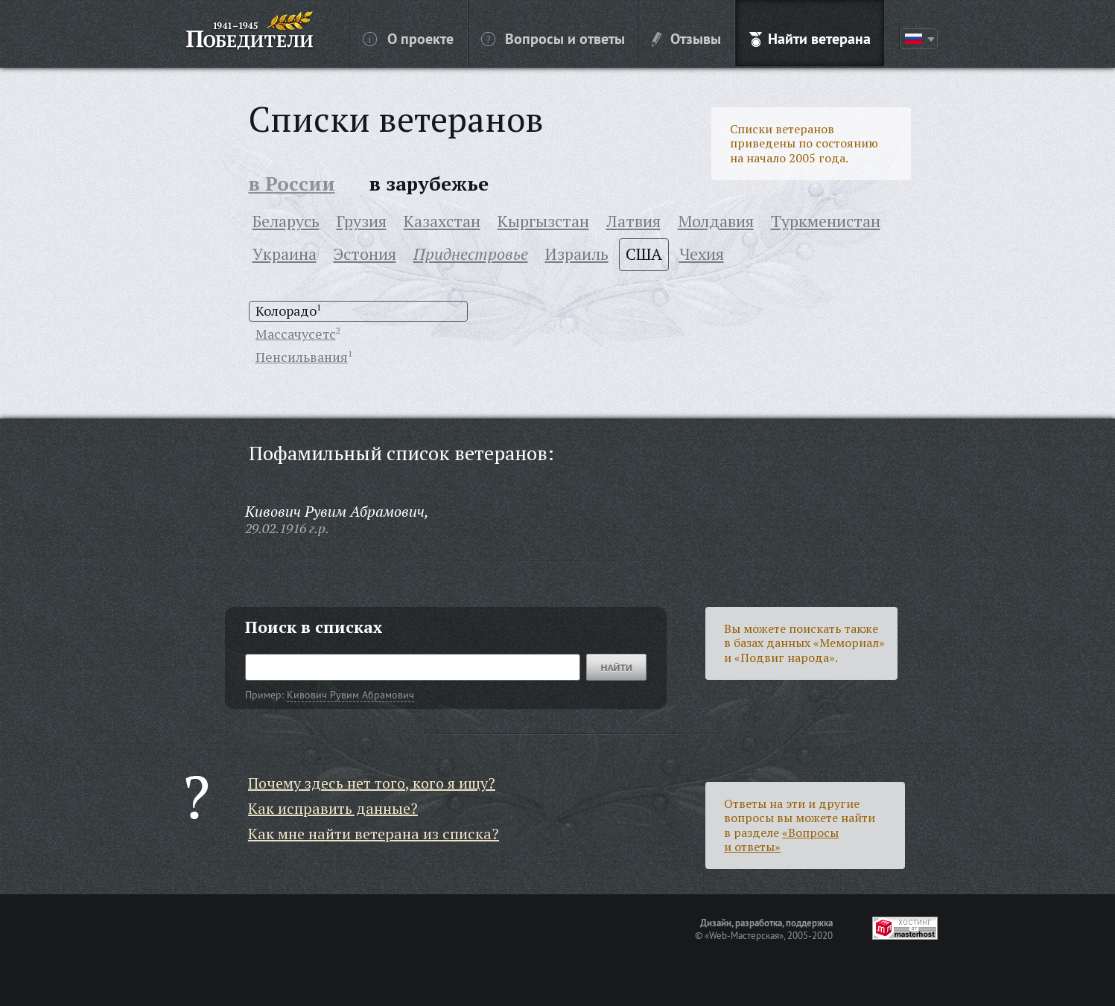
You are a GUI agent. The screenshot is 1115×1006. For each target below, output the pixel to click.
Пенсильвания (301, 357)
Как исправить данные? (333, 808)
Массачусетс (295, 334)
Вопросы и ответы (553, 38)
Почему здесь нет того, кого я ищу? (371, 783)
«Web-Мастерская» (744, 935)
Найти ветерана (810, 38)
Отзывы (686, 38)
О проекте (408, 38)
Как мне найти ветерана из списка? (373, 834)
